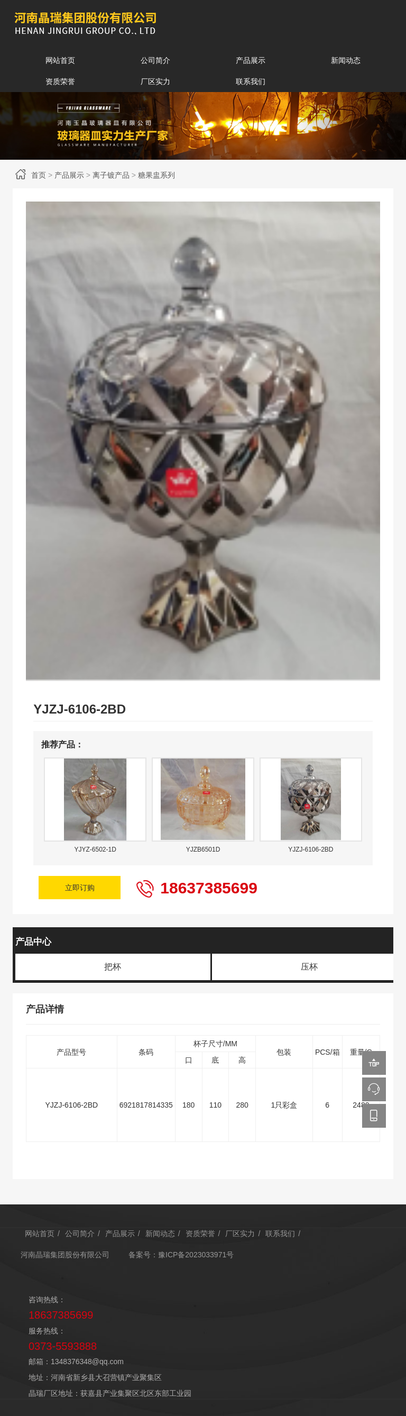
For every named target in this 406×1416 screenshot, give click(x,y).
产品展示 (250, 60)
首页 (38, 175)
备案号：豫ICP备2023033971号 (181, 1248)
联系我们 (250, 81)
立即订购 (80, 884)
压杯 (309, 960)
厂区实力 (155, 81)
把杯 (112, 960)
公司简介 (155, 60)
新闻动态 (346, 60)
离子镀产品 (111, 175)
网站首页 (60, 60)
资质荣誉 (60, 81)
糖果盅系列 (156, 175)
